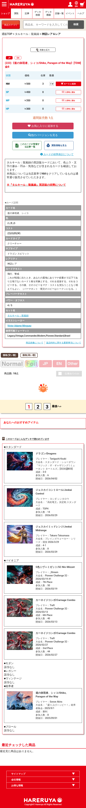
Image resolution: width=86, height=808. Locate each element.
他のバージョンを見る (43, 135)
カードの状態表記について (57, 154)
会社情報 (16, 779)
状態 (8, 75)
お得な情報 (17, 785)
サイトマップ (18, 773)
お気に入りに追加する (43, 125)
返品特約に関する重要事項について (63, 342)
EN (18, 58)
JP (9, 58)
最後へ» (56, 406)
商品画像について (34, 342)
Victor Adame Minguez (19, 325)
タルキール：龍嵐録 (18, 315)
